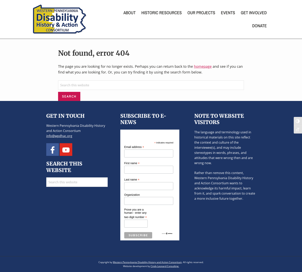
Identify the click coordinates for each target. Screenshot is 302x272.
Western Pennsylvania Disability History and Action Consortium (147, 262)
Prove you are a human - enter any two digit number (135, 213)
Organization (132, 194)
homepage (203, 66)
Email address (134, 147)
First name (132, 163)
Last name (131, 180)
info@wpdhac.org (59, 136)
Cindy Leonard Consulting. (165, 266)
